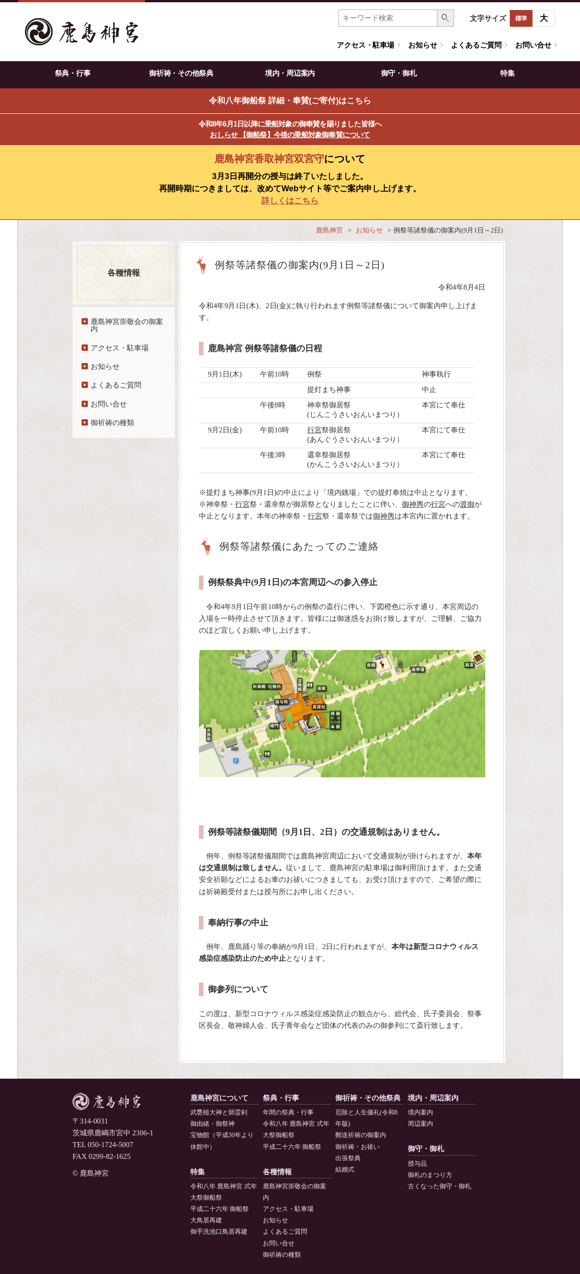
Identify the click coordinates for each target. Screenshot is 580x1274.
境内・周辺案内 (290, 73)
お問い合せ (533, 45)
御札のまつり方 (430, 1175)
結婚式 (344, 1169)
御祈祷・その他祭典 (181, 73)
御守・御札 (398, 73)
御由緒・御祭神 (212, 1123)
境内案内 (420, 1112)
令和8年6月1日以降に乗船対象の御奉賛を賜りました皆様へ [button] (290, 129)
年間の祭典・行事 (288, 1112)
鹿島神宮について (219, 1098)
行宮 (314, 430)
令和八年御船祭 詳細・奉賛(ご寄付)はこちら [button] (290, 100)
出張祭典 (348, 1158)
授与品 (417, 1163)
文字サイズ (488, 18)
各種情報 (277, 1171)
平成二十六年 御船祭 (292, 1146)
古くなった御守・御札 (439, 1186)
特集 (507, 73)
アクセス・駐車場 (365, 45)
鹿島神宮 (329, 230)
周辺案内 (420, 1123)
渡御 (467, 504)
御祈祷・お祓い (357, 1146)
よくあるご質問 (476, 45)
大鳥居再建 (206, 1220)
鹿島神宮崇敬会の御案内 (127, 325)
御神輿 (413, 504)
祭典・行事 (72, 73)
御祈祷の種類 (112, 422)
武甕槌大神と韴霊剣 (218, 1112)
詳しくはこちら (290, 200)
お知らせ (422, 45)
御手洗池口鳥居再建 (218, 1231)
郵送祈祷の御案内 (360, 1135)
